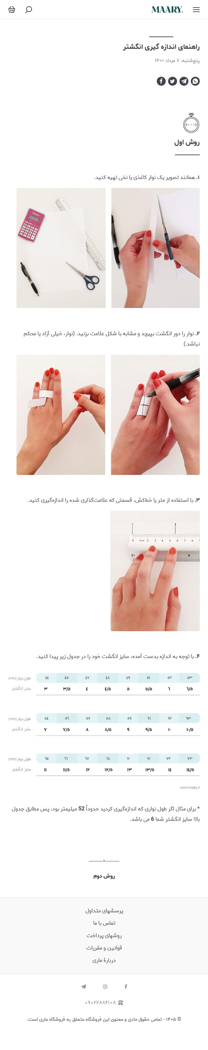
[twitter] (172, 81)
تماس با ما (104, 923)
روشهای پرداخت (104, 935)
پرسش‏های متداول (104, 910)
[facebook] (161, 81)
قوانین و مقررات (104, 948)
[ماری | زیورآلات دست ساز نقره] (167, 9)
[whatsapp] (195, 81)
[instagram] (105, 987)
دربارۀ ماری (104, 960)
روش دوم (104, 876)
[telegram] (183, 81)
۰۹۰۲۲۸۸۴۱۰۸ (104, 1003)
